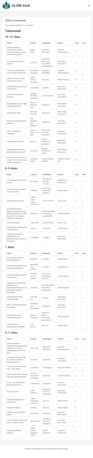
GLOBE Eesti (21, 6)
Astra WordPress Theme (60, 449)
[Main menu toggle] (89, 5)
